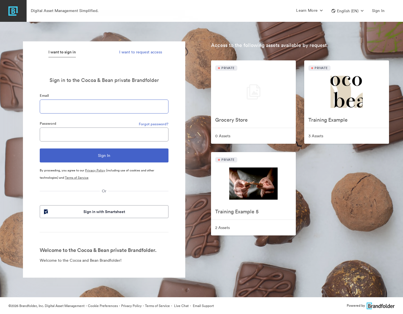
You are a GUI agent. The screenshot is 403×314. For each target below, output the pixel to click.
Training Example (328, 120)
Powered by (371, 305)
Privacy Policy (95, 170)
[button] (347, 11)
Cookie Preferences (103, 305)
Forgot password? (153, 124)
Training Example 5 (237, 211)
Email (44, 95)
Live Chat (181, 305)
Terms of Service (76, 177)
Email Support (203, 305)
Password (48, 123)
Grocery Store (231, 120)
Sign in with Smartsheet (84, 211)
